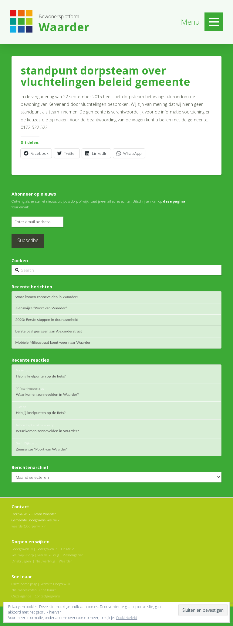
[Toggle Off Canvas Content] (213, 21)
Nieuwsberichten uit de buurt (34, 590)
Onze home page (24, 584)
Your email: (20, 207)
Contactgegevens (47, 596)
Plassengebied (73, 555)
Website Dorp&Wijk (55, 584)
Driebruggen (21, 561)
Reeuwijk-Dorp (23, 555)
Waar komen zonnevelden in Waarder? (46, 297)
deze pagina (174, 201)
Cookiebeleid (126, 617)
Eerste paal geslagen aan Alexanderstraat (48, 331)
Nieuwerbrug (45, 561)
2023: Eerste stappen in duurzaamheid (46, 320)
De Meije (67, 549)
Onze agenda (21, 596)
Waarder (65, 561)
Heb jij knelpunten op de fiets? (41, 376)
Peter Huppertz (30, 389)
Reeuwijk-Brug (48, 555)
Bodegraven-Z (46, 549)
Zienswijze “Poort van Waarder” (41, 308)
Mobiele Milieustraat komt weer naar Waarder (52, 342)
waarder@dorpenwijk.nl (29, 526)
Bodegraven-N (22, 549)
